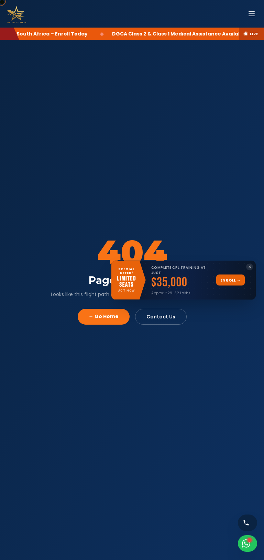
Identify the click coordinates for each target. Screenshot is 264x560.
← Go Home (104, 316)
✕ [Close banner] (249, 266)
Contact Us (160, 316)
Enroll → (230, 280)
